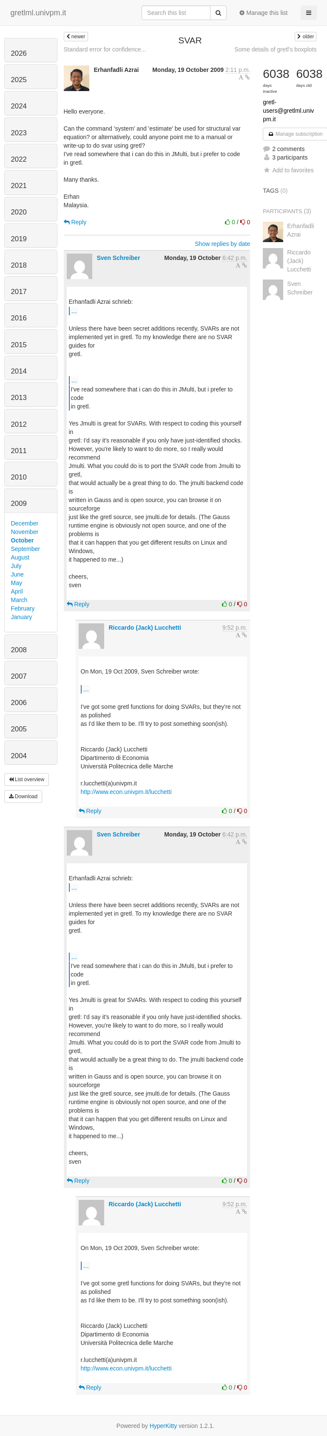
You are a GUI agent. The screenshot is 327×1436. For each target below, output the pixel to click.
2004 (19, 756)
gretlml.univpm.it (38, 13)
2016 (19, 318)
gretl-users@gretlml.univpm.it (288, 111)
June (17, 574)
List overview (27, 779)
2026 (19, 53)
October (22, 540)
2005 (19, 729)
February (23, 608)
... (74, 310)
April (17, 591)
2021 (19, 186)
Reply (75, 222)
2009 (19, 504)
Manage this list (263, 12)
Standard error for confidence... (105, 49)
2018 (19, 265)
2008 (19, 650)
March (19, 600)
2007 (19, 676)
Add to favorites (288, 170)
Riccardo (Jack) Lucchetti (144, 627)
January (21, 617)
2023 (19, 133)
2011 (19, 451)
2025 (19, 80)
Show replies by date (222, 243)
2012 (19, 424)
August (20, 557)
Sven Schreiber (118, 257)
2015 (19, 345)
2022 (19, 159)
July (16, 565)
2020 (19, 212)
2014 (19, 371)
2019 (19, 239)
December (25, 523)
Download (23, 796)
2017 (19, 292)
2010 (19, 477)
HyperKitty (163, 1425)
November (25, 531)
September (25, 548)
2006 (19, 703)
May (16, 583)
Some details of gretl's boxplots (275, 49)
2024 (19, 106)
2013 (19, 398)
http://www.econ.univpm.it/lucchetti (126, 791)
